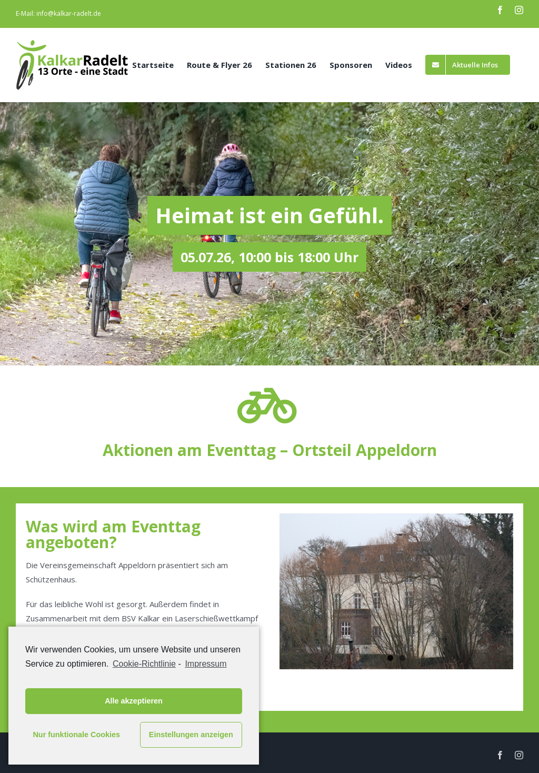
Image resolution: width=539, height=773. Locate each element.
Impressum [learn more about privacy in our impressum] (205, 663)
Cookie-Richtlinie (144, 663)
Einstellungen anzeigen (191, 734)
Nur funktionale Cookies (76, 734)
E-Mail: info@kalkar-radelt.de (58, 13)
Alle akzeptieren (134, 701)
